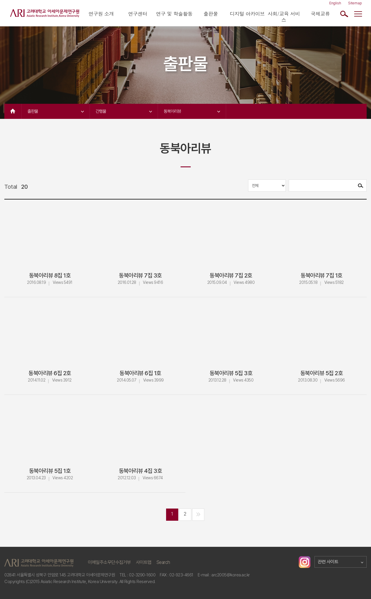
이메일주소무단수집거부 (109, 562)
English (335, 3)
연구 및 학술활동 (174, 14)
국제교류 (320, 14)
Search (163, 562)
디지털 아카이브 (247, 14)
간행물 (124, 111)
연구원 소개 (101, 14)
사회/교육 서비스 (284, 17)
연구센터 (137, 14)
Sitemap (355, 3)
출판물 (210, 14)
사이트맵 (144, 562)
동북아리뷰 (192, 111)
